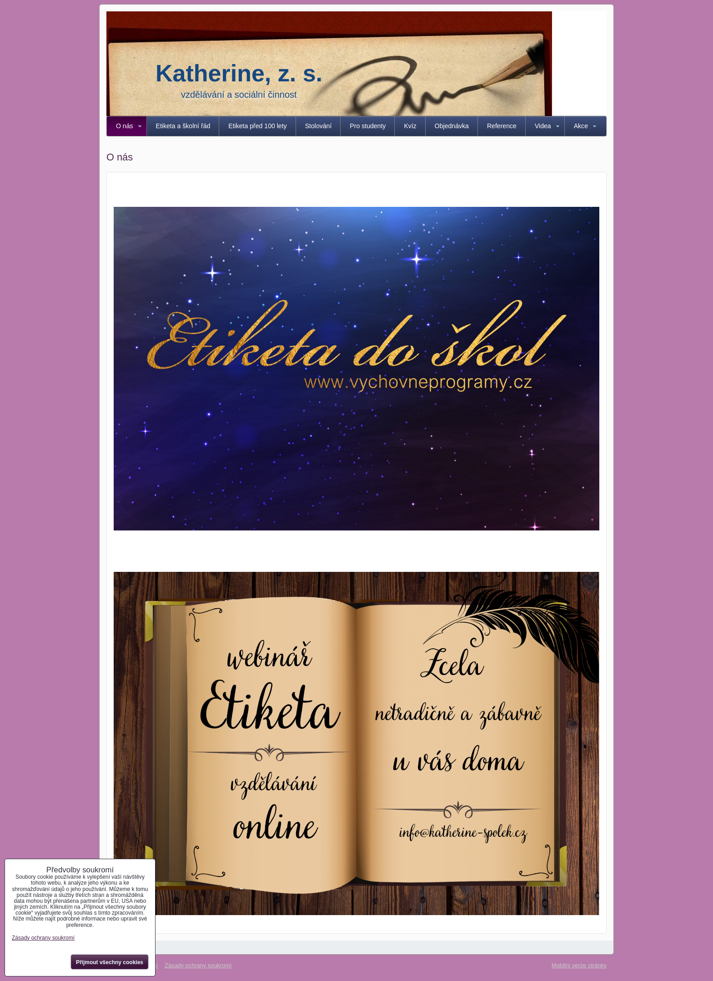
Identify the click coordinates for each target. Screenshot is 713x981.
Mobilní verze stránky (579, 965)
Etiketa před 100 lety (257, 126)
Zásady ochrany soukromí (198, 965)
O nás (124, 126)
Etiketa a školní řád (183, 126)
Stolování (318, 126)
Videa (543, 126)
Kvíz (410, 126)
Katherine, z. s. (239, 73)
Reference (502, 126)
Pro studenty (368, 126)
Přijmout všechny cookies (109, 962)
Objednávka (452, 126)
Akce (581, 126)
